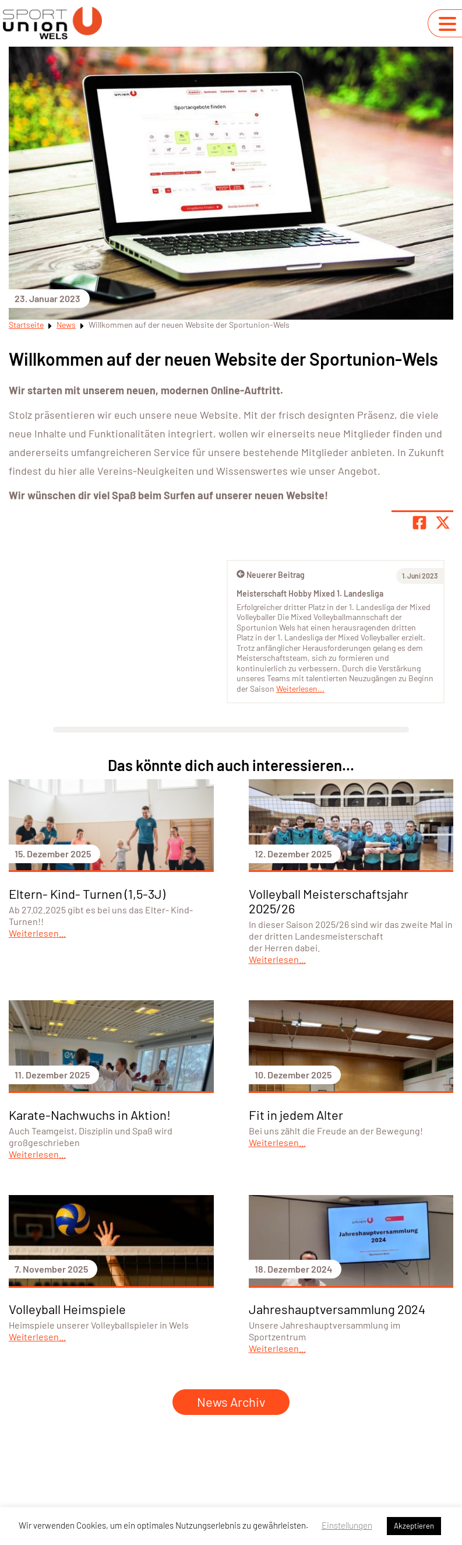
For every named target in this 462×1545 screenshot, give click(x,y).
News (66, 325)
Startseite (26, 325)
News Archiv (231, 1401)
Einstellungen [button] (347, 1525)
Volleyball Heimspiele (67, 1308)
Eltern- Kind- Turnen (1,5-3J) (87, 893)
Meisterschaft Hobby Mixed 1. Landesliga (310, 593)
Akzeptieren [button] (414, 1525)
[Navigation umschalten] (447, 24)
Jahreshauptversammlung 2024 (337, 1308)
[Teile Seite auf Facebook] (419, 522)
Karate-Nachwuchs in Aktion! (90, 1114)
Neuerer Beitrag (271, 575)
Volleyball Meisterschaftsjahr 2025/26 (328, 901)
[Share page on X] (442, 522)
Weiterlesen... (300, 688)
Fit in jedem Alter (296, 1114)
